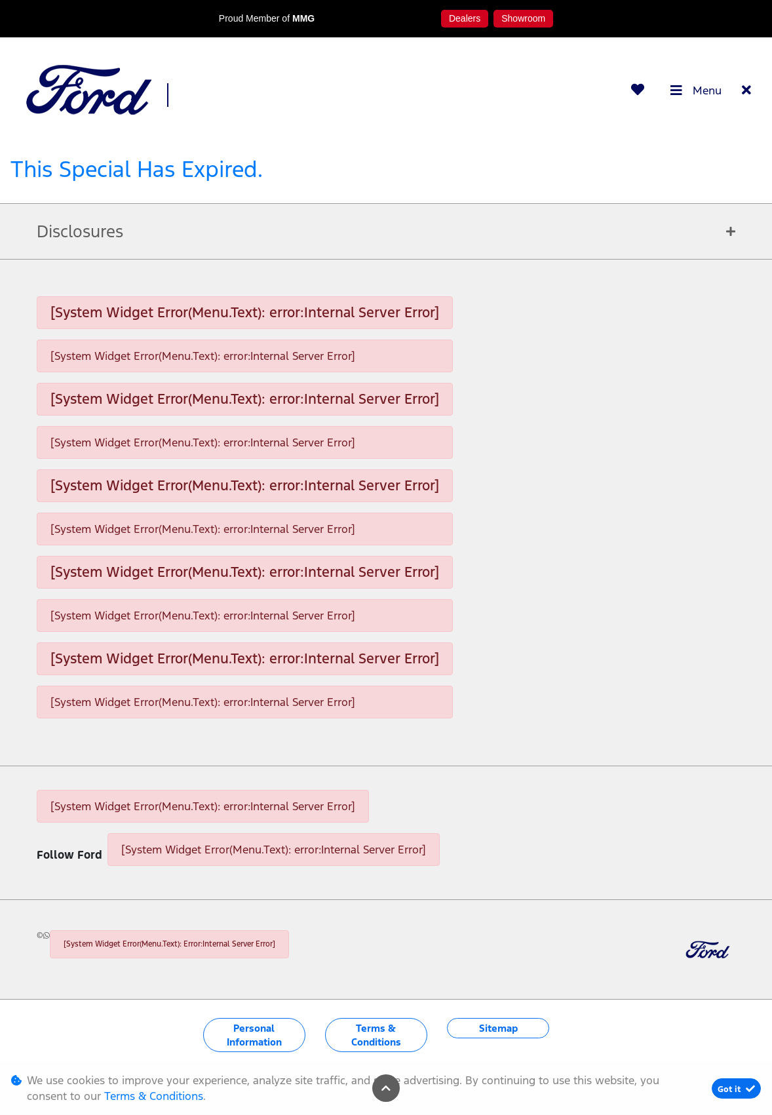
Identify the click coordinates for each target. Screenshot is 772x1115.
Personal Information (254, 1035)
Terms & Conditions (376, 1035)
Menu (696, 90)
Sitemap (498, 1028)
